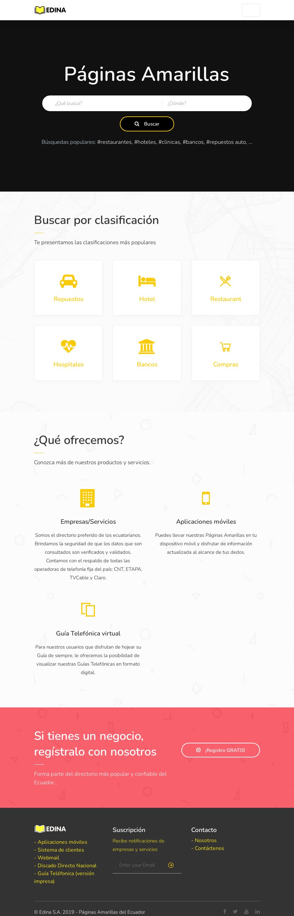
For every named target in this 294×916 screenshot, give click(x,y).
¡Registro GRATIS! (220, 750)
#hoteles (145, 142)
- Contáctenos (207, 848)
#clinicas (169, 142)
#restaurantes (114, 142)
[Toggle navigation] (251, 10)
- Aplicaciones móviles (60, 842)
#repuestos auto (226, 142)
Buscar (147, 124)
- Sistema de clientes (59, 850)
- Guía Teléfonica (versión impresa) (64, 877)
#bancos (193, 142)
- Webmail (46, 857)
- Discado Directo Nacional (65, 865)
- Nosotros (204, 840)
